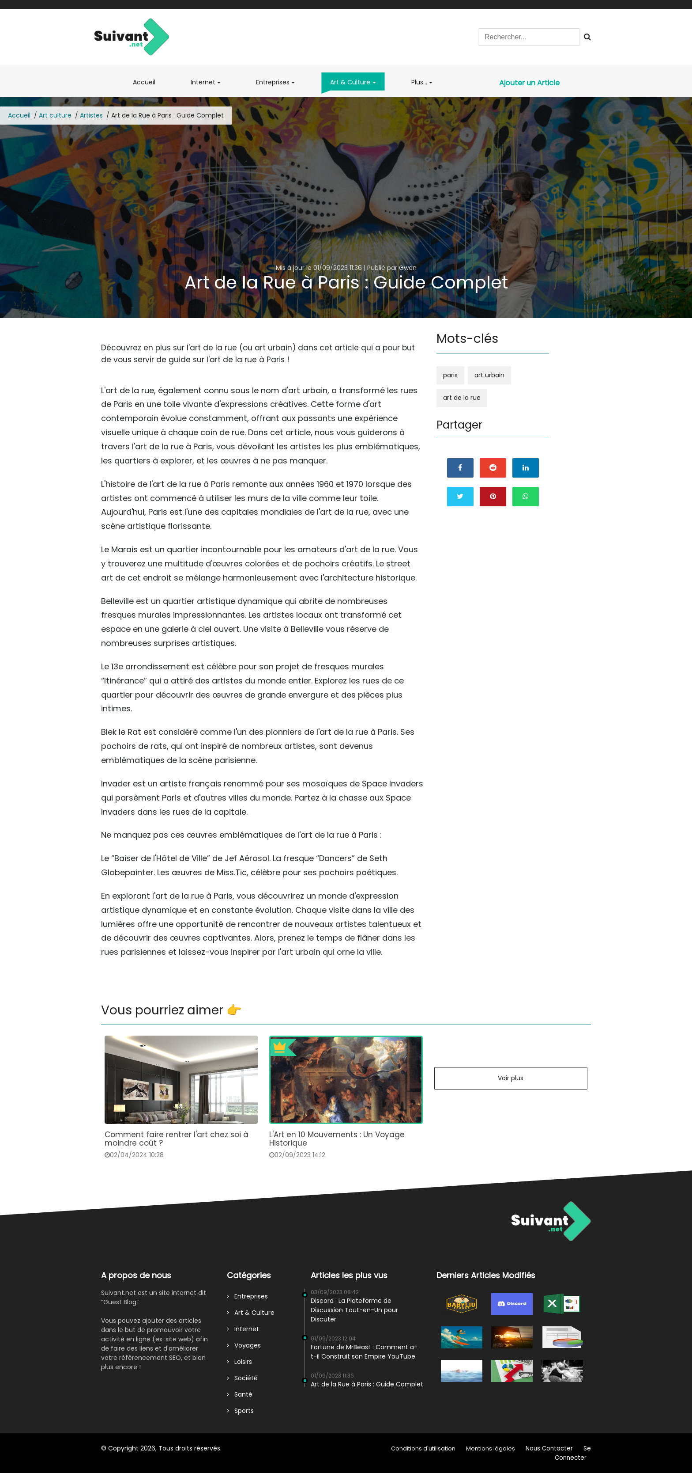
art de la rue (462, 397)
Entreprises (273, 82)
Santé (239, 1394)
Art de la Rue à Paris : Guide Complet (367, 1384)
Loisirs (239, 1361)
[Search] (529, 37)
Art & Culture (350, 82)
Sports (240, 1410)
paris (450, 375)
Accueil (146, 85)
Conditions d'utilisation (423, 1448)
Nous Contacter (549, 1448)
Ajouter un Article (529, 83)
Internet (203, 82)
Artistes (91, 115)
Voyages (244, 1345)
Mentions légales (490, 1448)
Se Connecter (573, 1453)
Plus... (419, 82)
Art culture (55, 115)
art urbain (489, 375)
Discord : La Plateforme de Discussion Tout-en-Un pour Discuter (354, 1310)
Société (242, 1378)
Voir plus (510, 1078)
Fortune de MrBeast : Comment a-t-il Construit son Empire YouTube (364, 1352)
